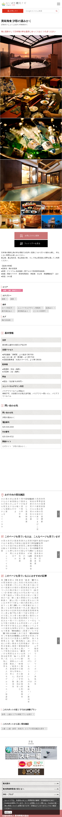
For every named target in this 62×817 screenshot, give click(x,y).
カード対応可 (7, 308)
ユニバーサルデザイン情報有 (29, 308)
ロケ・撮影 (14, 790)
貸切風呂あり (23, 311)
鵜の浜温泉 (6, 320)
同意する (8, 812)
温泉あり (49, 308)
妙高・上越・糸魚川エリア (12, 290)
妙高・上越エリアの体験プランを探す (17, 656)
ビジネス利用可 (39, 311)
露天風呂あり (7, 311)
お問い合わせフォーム (19, 796)
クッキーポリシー (42, 806)
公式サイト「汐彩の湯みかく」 (14, 446)
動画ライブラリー (17, 784)
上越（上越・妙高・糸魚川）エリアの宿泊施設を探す (23, 670)
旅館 (3, 299)
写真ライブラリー (17, 778)
